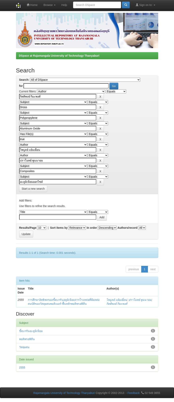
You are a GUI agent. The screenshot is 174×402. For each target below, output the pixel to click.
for (21, 85)
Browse (49, 5)
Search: (24, 79)
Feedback (133, 393)
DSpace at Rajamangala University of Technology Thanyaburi (59, 55)
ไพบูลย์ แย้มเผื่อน (116, 299)
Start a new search (33, 188)
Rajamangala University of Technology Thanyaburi (64, 393)
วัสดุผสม (24, 347)
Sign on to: (145, 5)
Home (32, 5)
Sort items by (59, 227)
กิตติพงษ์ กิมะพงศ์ (116, 303)
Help (64, 5)
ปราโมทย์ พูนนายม (139, 299)
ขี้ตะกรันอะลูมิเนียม (31, 331)
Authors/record (127, 227)
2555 (22, 367)
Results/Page (28, 227)
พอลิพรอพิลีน (27, 339)
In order (92, 227)
